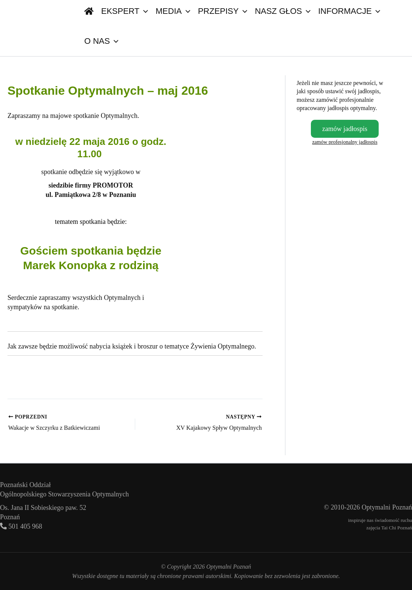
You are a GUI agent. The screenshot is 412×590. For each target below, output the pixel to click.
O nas (101, 41)
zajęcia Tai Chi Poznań (389, 527)
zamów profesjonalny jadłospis (344, 142)
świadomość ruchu (393, 520)
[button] (114, 41)
